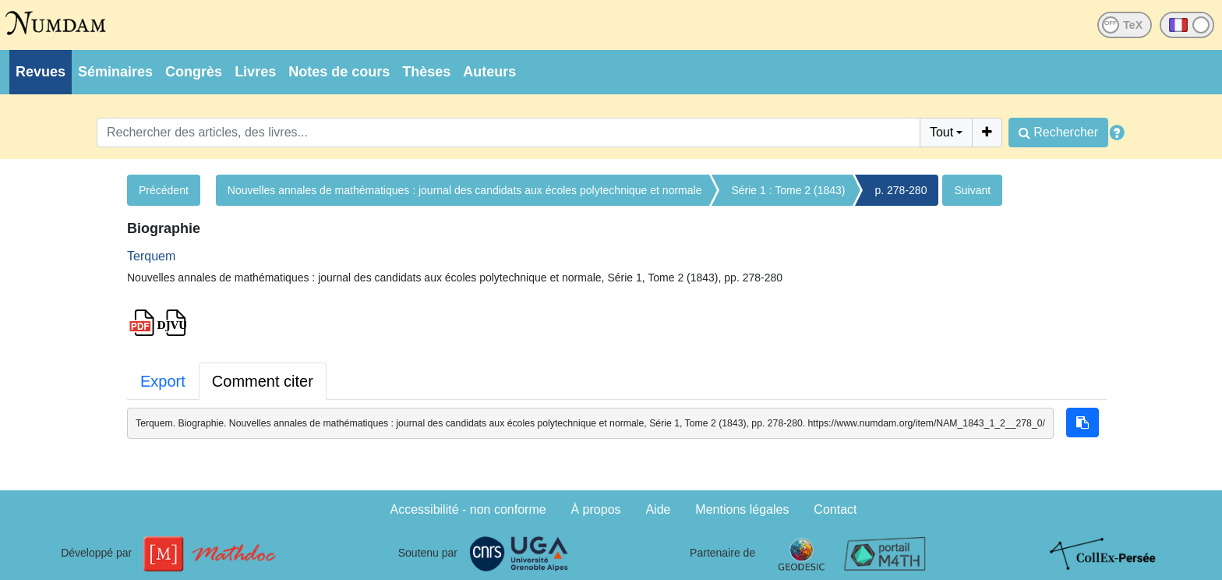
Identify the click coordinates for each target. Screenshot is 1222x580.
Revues (40, 72)
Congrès (193, 72)
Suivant (972, 190)
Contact (835, 509)
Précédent (164, 190)
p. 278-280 (900, 190)
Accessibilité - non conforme (468, 509)
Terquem (151, 256)
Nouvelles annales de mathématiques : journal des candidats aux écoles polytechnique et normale (465, 190)
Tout (941, 132)
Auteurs (489, 72)
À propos (596, 509)
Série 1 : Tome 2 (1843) (788, 190)
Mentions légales (742, 509)
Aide (657, 509)
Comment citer (262, 381)
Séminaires (115, 72)
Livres (255, 72)
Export (162, 381)
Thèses (426, 72)
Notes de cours (339, 72)
